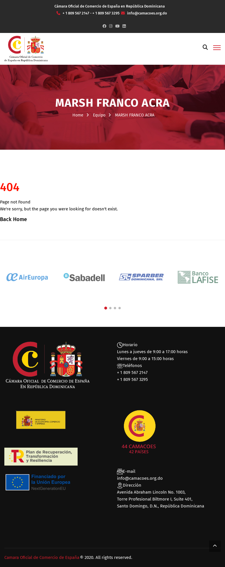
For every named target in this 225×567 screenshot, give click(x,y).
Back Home (13, 219)
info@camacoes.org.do (140, 478)
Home (77, 115)
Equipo (99, 115)
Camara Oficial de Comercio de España (41, 557)
